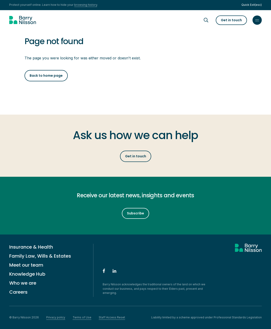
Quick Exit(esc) (251, 4)
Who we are (22, 283)
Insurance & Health (31, 247)
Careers (18, 292)
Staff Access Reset (112, 317)
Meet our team (26, 265)
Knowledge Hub (27, 274)
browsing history (85, 4)
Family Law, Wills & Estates (40, 256)
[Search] (210, 20)
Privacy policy (55, 317)
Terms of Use (82, 317)
